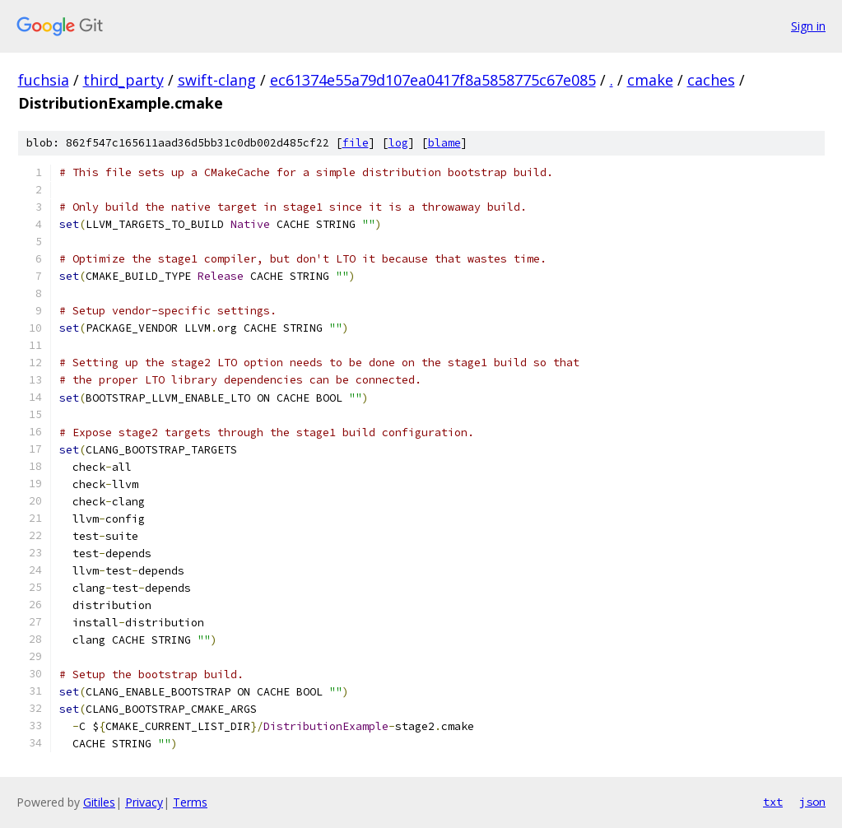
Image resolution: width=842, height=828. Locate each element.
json (812, 801)
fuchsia (43, 80)
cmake (650, 80)
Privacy (144, 802)
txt (773, 801)
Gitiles (99, 802)
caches (711, 80)
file (355, 143)
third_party (123, 80)
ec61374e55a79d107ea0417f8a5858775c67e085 (433, 80)
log (398, 143)
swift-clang (217, 80)
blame (444, 143)
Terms (190, 802)
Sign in (808, 26)
